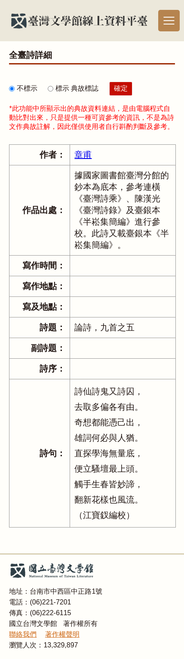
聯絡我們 (23, 634)
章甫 (83, 154)
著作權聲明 (62, 634)
